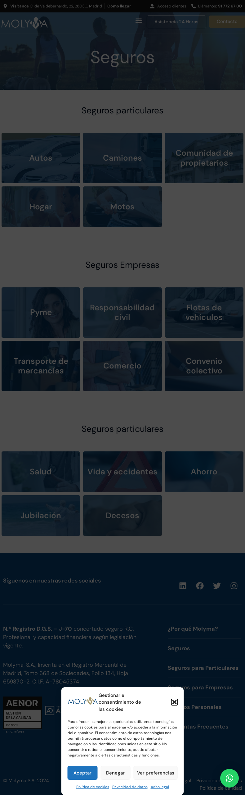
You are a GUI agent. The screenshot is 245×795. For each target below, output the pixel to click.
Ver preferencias (155, 773)
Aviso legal (160, 786)
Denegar (115, 773)
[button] (175, 702)
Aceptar (82, 773)
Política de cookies (92, 786)
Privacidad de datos (130, 786)
